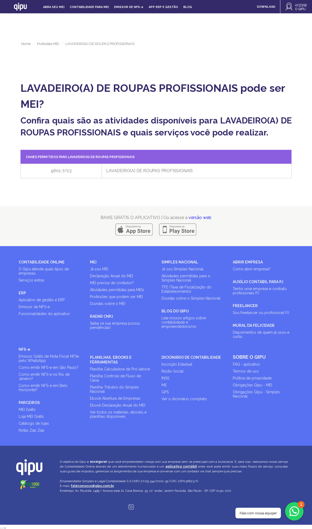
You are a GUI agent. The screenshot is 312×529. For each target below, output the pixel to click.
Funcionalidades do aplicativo (44, 314)
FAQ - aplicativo (246, 364)
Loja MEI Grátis (31, 416)
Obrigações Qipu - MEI (252, 385)
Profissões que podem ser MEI (116, 297)
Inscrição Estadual (176, 364)
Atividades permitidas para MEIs (117, 290)
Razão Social (172, 371)
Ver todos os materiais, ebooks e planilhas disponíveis (118, 414)
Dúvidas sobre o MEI (107, 303)
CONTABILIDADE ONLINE (42, 262)
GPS (165, 392)
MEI (93, 262)
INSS (165, 378)
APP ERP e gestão (163, 7)
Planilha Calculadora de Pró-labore (120, 369)
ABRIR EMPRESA (248, 262)
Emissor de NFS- (128, 7)
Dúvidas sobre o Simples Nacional (191, 298)
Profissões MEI (48, 44)
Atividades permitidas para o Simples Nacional (185, 278)
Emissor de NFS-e (34, 307)
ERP (22, 293)
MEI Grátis (27, 409)
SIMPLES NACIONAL (179, 262)
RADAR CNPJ (101, 316)
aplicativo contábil (181, 466)
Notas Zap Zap (31, 430)
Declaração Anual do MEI (111, 276)
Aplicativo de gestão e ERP (42, 300)
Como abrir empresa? (252, 269)
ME (164, 385)
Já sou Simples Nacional (182, 269)
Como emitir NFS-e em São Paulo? (48, 367)
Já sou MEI (99, 269)
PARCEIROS (29, 402)
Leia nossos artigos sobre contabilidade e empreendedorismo (183, 322)
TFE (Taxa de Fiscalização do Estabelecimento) (186, 289)
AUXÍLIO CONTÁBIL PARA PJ (258, 282)
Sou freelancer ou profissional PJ (261, 313)
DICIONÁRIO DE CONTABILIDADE (191, 357)
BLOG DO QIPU (175, 311)
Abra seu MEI (53, 7)
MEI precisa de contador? (112, 283)
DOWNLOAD (266, 7)
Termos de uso (246, 371)
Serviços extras (31, 280)
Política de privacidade (252, 378)
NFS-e (24, 349)
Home (26, 44)
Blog (187, 7)
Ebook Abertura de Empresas (115, 398)
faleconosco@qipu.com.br (92, 486)
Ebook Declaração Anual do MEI (117, 405)
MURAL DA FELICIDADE (254, 325)
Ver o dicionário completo (184, 399)
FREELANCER (245, 306)
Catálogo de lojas (34, 423)
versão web (200, 217)
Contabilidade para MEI (89, 7)
